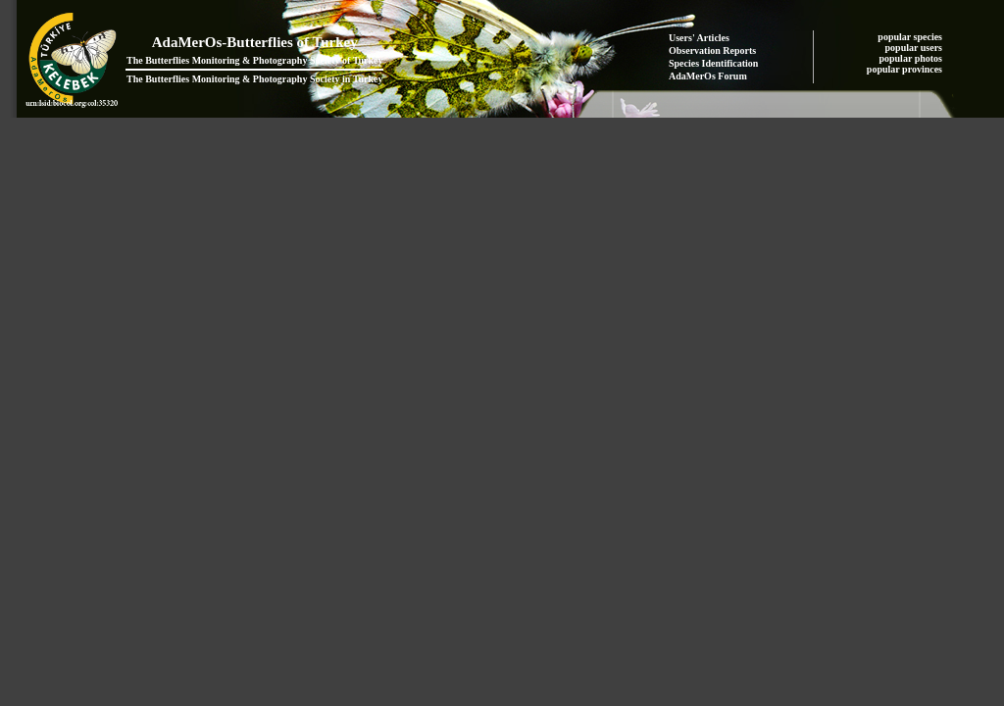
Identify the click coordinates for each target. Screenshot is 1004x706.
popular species (911, 36)
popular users (915, 47)
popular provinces (906, 69)
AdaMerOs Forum (708, 76)
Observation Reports (712, 50)
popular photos (911, 58)
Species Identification (713, 63)
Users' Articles (699, 37)
